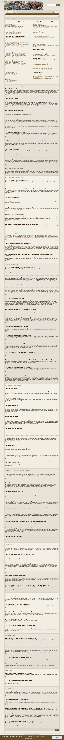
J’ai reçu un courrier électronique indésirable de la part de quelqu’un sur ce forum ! (45, 39)
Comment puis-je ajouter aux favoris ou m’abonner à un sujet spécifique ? (43, 61)
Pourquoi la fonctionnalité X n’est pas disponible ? (41, 75)
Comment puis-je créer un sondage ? (12, 56)
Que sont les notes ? (9, 79)
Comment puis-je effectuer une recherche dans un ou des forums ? (45, 50)
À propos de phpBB (12, 694)
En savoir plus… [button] (28, 738)
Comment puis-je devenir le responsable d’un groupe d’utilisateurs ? (45, 27)
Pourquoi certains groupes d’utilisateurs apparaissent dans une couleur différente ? (45, 29)
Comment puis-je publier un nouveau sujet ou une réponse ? (16, 53)
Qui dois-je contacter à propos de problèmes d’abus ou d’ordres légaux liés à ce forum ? (45, 77)
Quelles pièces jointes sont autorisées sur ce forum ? (42, 68)
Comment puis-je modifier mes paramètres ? (13, 37)
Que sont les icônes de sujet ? (10, 81)
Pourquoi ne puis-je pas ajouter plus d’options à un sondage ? (16, 57)
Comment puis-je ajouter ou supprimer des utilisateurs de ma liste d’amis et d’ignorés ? (46, 46)
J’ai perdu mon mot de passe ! (10, 31)
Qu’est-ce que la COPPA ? (10, 24)
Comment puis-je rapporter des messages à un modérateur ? (16, 63)
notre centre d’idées (17, 702)
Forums (11, 11)
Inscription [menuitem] (58, 12)
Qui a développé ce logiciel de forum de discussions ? (42, 74)
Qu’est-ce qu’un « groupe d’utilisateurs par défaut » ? (42, 31)
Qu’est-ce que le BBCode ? (10, 72)
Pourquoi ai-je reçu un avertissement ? (12, 62)
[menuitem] (53, 12)
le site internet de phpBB (9, 219)
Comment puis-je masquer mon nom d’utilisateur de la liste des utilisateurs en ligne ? (16, 39)
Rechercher (8, 13)
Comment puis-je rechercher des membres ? (41, 54)
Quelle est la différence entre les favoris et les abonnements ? (44, 59)
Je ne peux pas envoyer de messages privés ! (41, 36)
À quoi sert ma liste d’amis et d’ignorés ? (40, 44)
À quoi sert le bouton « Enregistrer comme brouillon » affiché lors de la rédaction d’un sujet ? (17, 65)
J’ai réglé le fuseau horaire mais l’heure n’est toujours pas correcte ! (17, 42)
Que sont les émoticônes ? (10, 74)
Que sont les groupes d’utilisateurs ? (39, 25)
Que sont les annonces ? (9, 78)
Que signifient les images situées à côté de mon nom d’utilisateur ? (17, 44)
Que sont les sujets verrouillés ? (11, 80)
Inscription (18, 13)
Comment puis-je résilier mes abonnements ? (41, 64)
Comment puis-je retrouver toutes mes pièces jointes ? (42, 69)
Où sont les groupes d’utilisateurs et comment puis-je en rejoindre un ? (45, 26)
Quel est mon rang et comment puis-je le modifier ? (14, 46)
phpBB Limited (34, 692)
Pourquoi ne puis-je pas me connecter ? (12, 27)
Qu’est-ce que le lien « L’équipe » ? (39, 32)
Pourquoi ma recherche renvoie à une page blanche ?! (42, 53)
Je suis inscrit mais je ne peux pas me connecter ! (14, 26)
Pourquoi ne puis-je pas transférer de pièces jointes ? (14, 61)
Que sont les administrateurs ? (38, 23)
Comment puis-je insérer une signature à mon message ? (15, 55)
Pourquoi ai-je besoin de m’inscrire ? (11, 23)
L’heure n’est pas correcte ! (10, 41)
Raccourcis (6, 12)
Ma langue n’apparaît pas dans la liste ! (12, 43)
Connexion (13, 13)
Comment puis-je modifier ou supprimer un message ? (15, 54)
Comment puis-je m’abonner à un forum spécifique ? (42, 63)
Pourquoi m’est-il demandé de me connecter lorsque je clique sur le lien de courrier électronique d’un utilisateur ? (18, 48)
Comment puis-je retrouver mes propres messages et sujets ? (44, 55)
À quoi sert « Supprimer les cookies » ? (12, 33)
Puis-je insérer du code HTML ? (11, 73)
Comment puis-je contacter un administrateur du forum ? (43, 78)
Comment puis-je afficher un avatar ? (11, 45)
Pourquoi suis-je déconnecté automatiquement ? (14, 32)
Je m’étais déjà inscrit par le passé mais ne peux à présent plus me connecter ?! (17, 29)
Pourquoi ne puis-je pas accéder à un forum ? (13, 60)
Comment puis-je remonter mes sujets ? (12, 68)
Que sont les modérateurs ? (38, 24)
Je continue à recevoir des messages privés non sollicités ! (43, 37)
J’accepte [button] (57, 737)
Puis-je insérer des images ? (10, 75)
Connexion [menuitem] (56, 12)
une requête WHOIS (53, 710)
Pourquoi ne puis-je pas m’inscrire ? (11, 25)
